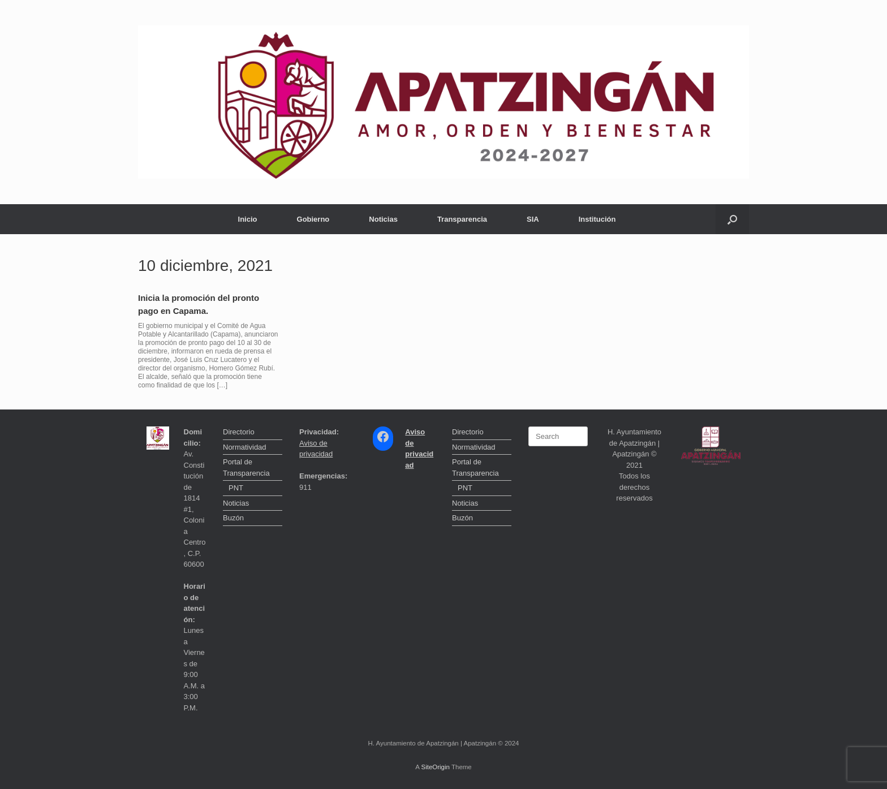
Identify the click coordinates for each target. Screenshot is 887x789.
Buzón (233, 518)
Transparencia (462, 219)
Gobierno (313, 219)
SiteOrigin (435, 767)
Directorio (239, 432)
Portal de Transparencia (246, 467)
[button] (732, 219)
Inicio (247, 219)
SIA (533, 219)
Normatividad (244, 447)
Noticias (383, 219)
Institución (597, 219)
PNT (236, 488)
